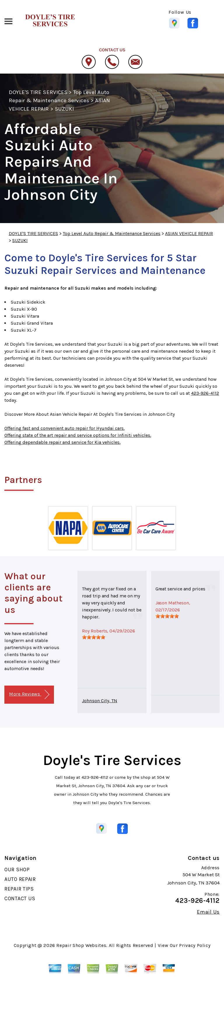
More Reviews (29, 694)
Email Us (208, 911)
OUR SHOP (17, 869)
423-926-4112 (205, 393)
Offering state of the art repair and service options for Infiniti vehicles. (77, 435)
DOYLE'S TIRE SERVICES (38, 92)
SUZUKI (64, 109)
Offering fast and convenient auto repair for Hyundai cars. (64, 428)
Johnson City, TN (99, 700)
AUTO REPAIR (20, 879)
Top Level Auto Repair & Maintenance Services (111, 233)
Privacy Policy (194, 945)
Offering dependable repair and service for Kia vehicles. (62, 442)
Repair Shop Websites (81, 945)
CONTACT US (19, 898)
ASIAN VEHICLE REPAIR (189, 233)
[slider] (93, 637)
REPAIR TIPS (19, 889)
